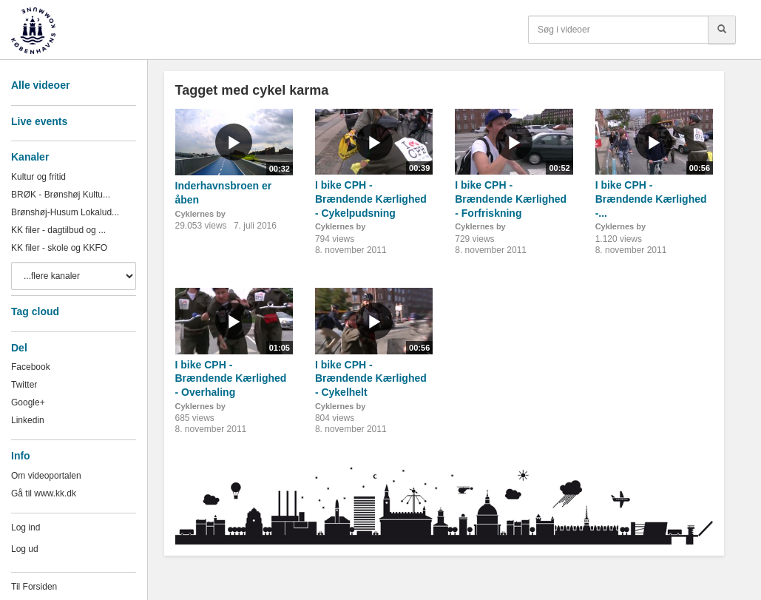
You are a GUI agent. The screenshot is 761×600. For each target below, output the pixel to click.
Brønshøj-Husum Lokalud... (65, 212)
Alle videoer (40, 85)
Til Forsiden (34, 587)
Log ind (25, 527)
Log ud (24, 549)
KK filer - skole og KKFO (59, 248)
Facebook (30, 367)
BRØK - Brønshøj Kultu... (60, 194)
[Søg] (722, 30)
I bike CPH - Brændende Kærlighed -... (651, 198)
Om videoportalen (46, 476)
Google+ (28, 402)
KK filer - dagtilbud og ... (58, 230)
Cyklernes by (200, 213)
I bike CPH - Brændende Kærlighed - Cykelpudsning (371, 198)
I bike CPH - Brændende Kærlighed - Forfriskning (510, 198)
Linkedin (27, 420)
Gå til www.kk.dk (43, 493)
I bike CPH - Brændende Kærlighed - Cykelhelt (371, 378)
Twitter (24, 385)
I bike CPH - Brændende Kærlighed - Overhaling (231, 378)
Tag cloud (35, 311)
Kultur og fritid (38, 177)
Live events (39, 121)
